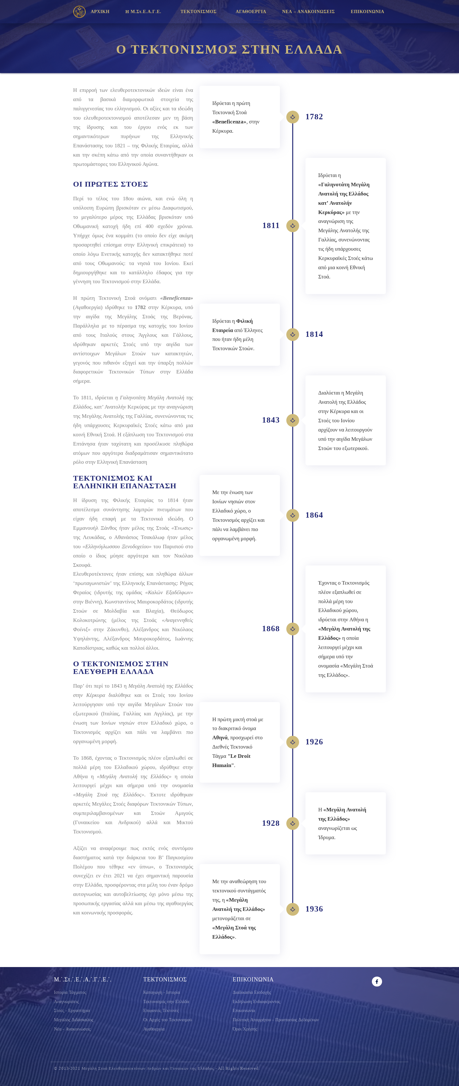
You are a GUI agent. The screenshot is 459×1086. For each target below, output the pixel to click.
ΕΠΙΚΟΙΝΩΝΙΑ (369, 12)
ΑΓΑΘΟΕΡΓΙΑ (251, 12)
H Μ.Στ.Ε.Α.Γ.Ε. (144, 12)
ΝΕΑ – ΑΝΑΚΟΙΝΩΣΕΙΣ (308, 12)
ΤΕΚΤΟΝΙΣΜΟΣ (200, 12)
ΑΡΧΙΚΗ (100, 12)
